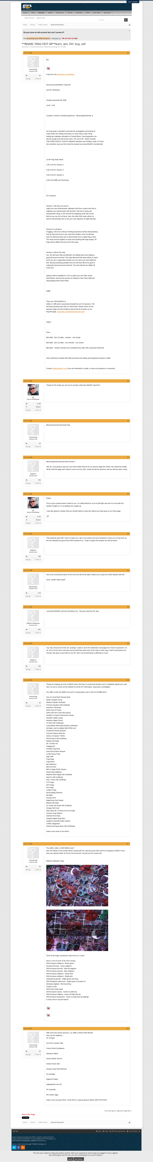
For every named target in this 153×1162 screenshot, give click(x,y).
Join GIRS (97, 13)
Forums (41, 13)
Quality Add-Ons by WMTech (34, 1139)
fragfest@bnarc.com (59, 368)
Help (33, 13)
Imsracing (54, 47)
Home (25, 13)
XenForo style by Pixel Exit (45, 1137)
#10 (127, 680)
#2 (128, 381)
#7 (128, 570)
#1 (128, 53)
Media (50, 13)
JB (33, 397)
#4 (128, 457)
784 (39, 480)
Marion (38, 407)
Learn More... (78, 1159)
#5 (128, 494)
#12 (127, 1029)
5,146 (39, 404)
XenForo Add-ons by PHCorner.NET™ (24, 1137)
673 (39, 593)
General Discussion (37, 47)
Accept (70, 1159)
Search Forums (29, 18)
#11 (127, 844)
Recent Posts (41, 18)
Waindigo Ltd (41, 1144)
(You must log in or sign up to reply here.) (118, 1111)
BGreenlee (33, 587)
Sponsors (107, 13)
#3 (128, 421)
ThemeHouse (41, 1141)
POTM (69, 13)
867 (39, 629)
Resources (60, 13)
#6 (128, 534)
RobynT (33, 474)
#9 (128, 643)
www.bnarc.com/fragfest (65, 74)
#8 (128, 607)
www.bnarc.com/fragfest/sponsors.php (70, 312)
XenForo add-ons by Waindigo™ (22, 1144)
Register (135, 2)
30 (40, 75)
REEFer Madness (33, 623)
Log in (130, 2)
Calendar (79, 13)
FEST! (88, 13)
